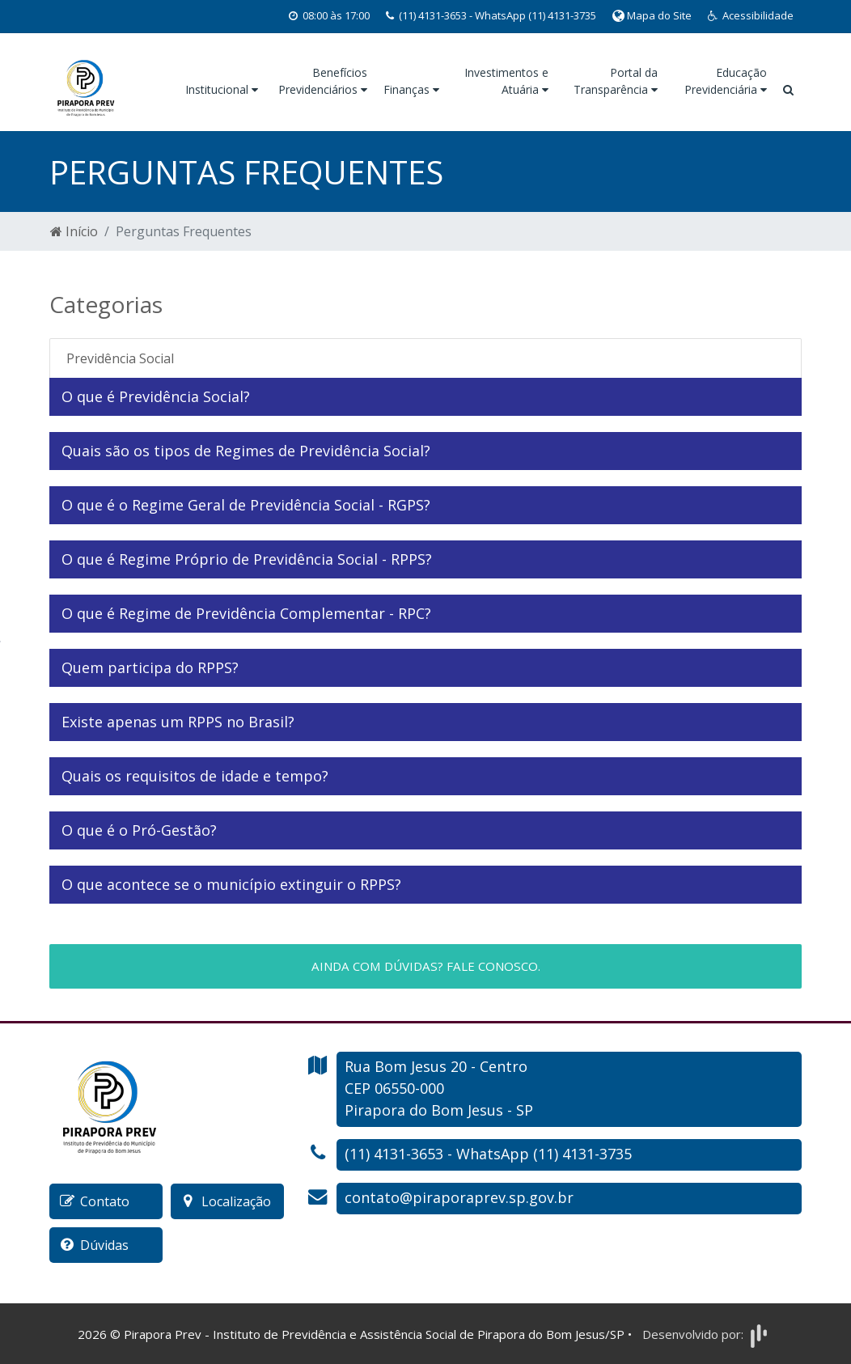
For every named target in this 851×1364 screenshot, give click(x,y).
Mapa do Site (652, 15)
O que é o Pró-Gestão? (141, 830)
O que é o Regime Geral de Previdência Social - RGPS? (245, 505)
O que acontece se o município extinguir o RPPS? (233, 884)
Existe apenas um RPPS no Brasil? (177, 721)
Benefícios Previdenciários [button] (322, 81)
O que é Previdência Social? (155, 396)
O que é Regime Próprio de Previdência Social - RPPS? (246, 559)
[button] (751, 16)
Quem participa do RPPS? (152, 667)
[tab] (425, 397)
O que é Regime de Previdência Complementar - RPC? (246, 613)
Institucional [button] (221, 89)
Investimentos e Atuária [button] (506, 81)
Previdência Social (120, 358)
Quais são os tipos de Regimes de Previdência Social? (245, 450)
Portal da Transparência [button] (616, 81)
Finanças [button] (411, 89)
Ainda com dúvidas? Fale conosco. (425, 966)
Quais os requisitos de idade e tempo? (194, 776)
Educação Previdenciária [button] (725, 81)
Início (74, 231)
